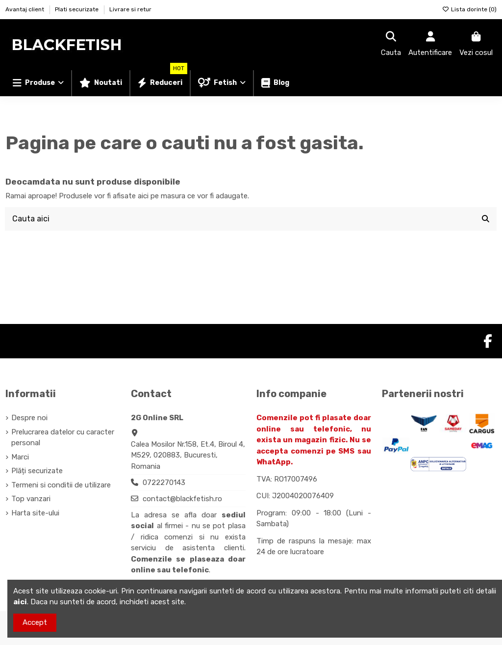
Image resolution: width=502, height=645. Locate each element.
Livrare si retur (130, 9)
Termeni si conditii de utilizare (61, 485)
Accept (35, 622)
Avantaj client (25, 9)
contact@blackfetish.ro (182, 498)
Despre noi (29, 417)
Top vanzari (30, 498)
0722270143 (164, 482)
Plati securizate (77, 9)
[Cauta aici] (486, 219)
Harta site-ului (35, 513)
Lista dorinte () (469, 9)
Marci (20, 457)
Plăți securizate (37, 470)
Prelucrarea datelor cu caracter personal (62, 438)
